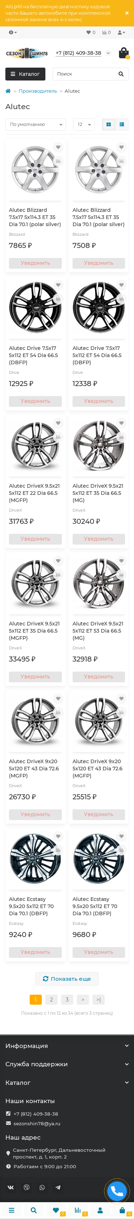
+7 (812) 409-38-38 (36, 1114)
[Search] (91, 74)
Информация (67, 1046)
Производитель (38, 91)
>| (98, 999)
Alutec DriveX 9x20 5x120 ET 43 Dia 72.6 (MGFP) (34, 768)
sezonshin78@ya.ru (37, 1123)
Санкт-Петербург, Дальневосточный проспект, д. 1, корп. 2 (59, 1153)
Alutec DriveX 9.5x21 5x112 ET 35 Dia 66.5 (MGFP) (34, 630)
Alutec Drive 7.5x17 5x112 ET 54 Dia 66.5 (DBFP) (33, 355)
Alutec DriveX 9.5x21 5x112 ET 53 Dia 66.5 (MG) (98, 630)
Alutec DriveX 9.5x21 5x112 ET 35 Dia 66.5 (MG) (98, 493)
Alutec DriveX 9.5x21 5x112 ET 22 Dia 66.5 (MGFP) (34, 493)
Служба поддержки (67, 1064)
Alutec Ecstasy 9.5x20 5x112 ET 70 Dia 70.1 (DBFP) (31, 906)
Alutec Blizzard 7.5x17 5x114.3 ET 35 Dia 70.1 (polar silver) (35, 217)
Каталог (67, 1082)
